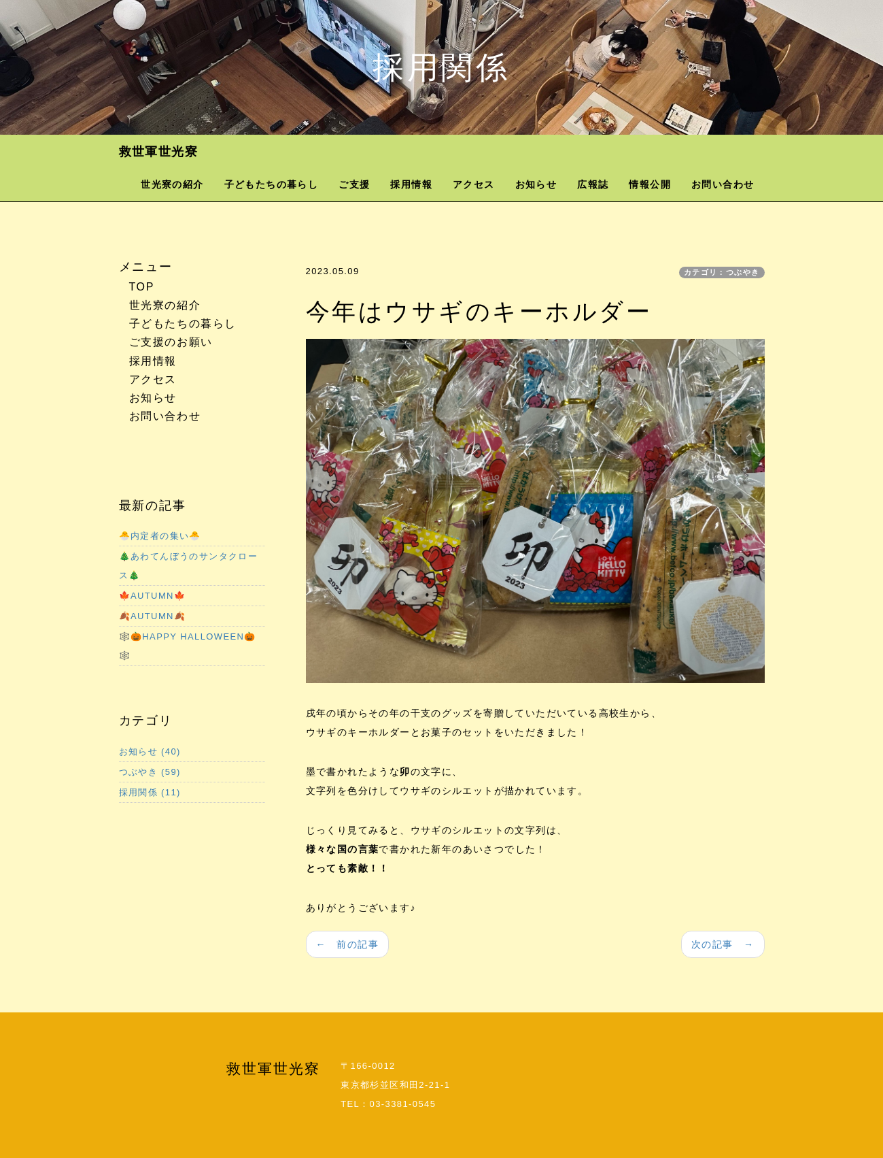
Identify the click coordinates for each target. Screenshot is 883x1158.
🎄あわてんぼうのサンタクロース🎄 (188, 565)
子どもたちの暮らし (271, 184)
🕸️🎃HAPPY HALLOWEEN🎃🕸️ (187, 646)
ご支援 (354, 184)
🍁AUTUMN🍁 (152, 596)
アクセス (474, 184)
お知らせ (536, 184)
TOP (141, 287)
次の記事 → (722, 944)
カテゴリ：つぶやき (722, 272)
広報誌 (592, 184)
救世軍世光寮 (158, 152)
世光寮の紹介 (172, 184)
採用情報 (411, 184)
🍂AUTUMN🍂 (152, 616)
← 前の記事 (347, 944)
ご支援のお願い (171, 342)
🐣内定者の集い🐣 (160, 536)
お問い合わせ (722, 184)
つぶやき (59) (150, 772)
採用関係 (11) (150, 792)
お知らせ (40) (150, 751)
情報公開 (650, 184)
